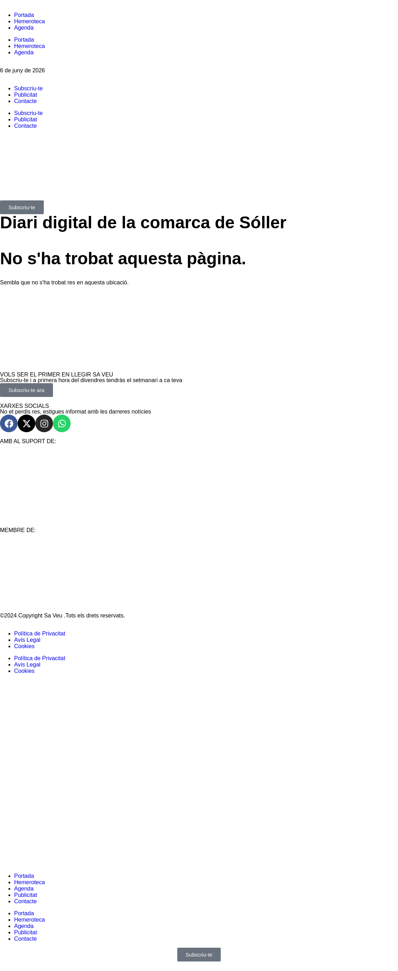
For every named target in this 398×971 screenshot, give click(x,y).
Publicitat (25, 95)
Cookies (24, 646)
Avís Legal (27, 640)
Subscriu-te (28, 88)
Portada (24, 15)
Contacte (25, 101)
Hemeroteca (29, 21)
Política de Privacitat (39, 634)
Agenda (24, 28)
